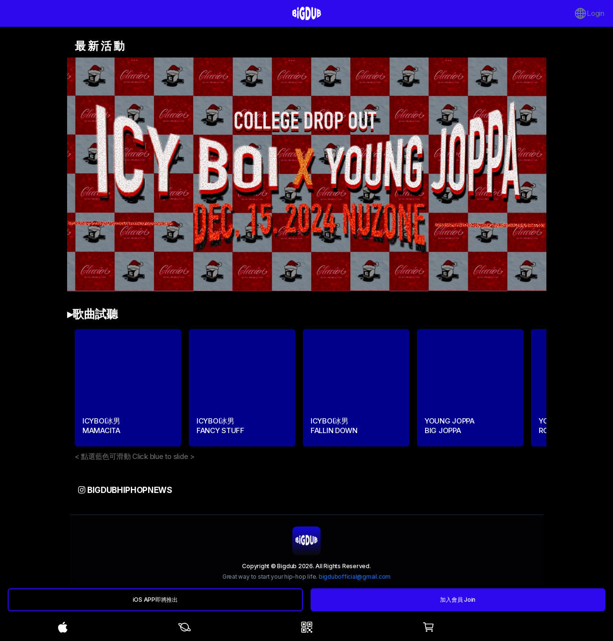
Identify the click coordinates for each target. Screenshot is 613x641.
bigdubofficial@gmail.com (355, 576)
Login (589, 13)
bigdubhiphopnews (125, 490)
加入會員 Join (457, 599)
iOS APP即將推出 (155, 599)
